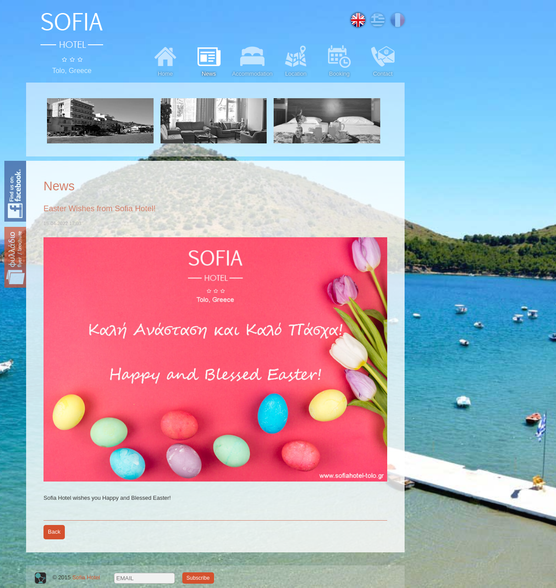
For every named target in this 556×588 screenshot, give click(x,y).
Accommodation (252, 60)
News (209, 60)
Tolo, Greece (72, 70)
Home (165, 60)
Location (296, 60)
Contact (383, 60)
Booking (339, 60)
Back (54, 531)
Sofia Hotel (86, 578)
